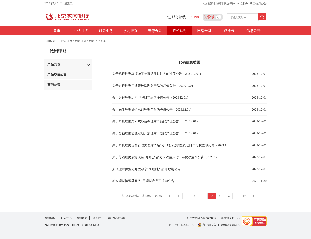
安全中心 (66, 218)
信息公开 (253, 31)
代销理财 (80, 41)
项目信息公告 (258, 3)
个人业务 (81, 31)
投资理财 (180, 31)
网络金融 (204, 31)
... (187, 196)
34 (228, 196)
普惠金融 (155, 31)
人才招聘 (208, 3)
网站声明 (81, 218)
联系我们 (98, 218)
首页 (56, 31)
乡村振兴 (130, 31)
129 (245, 196)
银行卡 (229, 31)
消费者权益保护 (225, 3)
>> (253, 196)
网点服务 (243, 3)
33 (220, 196)
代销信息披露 (97, 41)
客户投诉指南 (116, 218)
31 (203, 196)
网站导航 (50, 218)
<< (170, 196)
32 (211, 196)
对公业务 (106, 31)
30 (195, 196)
